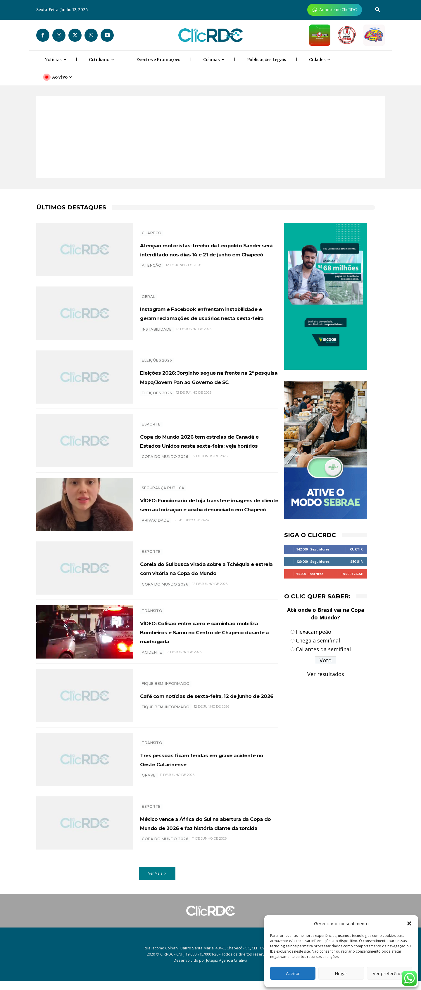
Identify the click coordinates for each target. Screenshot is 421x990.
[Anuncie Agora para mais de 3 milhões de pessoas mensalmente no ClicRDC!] (334, 10)
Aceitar (293, 973)
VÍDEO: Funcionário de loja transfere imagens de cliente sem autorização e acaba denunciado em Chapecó (205, 509)
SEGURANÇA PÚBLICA (163, 483)
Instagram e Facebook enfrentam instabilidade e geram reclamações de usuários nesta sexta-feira (207, 316)
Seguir (356, 561)
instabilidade (157, 337)
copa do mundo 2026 (165, 595)
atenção (152, 276)
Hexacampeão (313, 631)
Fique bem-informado (166, 688)
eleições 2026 (157, 400)
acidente (152, 664)
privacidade (155, 534)
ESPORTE (151, 423)
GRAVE (149, 789)
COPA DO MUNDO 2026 (165, 853)
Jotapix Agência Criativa (226, 969)
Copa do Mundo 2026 (165, 464)
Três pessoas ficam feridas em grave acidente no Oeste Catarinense (198, 768)
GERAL (148, 295)
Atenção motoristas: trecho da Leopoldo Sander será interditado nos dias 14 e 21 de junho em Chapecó (204, 250)
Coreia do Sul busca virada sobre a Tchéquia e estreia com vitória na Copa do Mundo (205, 574)
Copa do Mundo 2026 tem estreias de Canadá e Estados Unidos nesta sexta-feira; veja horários (206, 443)
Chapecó (152, 225)
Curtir (356, 549)
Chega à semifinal (318, 640)
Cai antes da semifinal (323, 649)
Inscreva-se (352, 574)
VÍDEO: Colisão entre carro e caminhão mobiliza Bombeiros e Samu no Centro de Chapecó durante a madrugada (202, 639)
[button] (409, 923)
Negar (341, 973)
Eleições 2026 (157, 359)
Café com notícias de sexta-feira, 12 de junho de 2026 (207, 704)
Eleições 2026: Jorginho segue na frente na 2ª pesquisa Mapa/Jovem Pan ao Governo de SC (207, 379)
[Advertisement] (210, 137)
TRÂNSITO (152, 614)
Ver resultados (325, 674)
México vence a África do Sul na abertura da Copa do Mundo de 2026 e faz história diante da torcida (208, 832)
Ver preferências (389, 973)
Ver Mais (157, 882)
